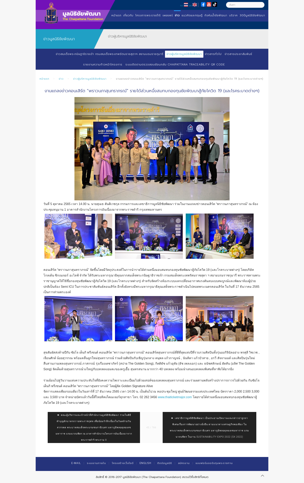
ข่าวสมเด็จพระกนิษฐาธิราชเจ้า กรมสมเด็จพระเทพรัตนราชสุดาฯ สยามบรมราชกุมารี (109, 54)
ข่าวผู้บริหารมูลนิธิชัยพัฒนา (184, 54)
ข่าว (177, 15)
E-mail (76, 463)
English (145, 463)
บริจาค (233, 15)
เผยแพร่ (168, 15)
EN (190, 5)
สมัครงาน (184, 463)
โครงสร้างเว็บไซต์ (123, 463)
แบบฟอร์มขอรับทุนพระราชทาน (214, 463)
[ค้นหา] (245, 5)
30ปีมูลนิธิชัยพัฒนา (252, 15)
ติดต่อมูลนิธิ (164, 463)
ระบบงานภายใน (96, 463)
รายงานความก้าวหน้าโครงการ (102, 65)
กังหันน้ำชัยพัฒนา (216, 15)
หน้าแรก (116, 15)
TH (181, 5)
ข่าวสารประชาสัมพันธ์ (238, 54)
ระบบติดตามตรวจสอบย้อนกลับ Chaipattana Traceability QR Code (175, 65)
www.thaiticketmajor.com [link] (175, 397)
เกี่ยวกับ (128, 15)
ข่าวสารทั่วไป (213, 54)
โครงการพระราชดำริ (148, 15)
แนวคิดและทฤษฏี (192, 15)
